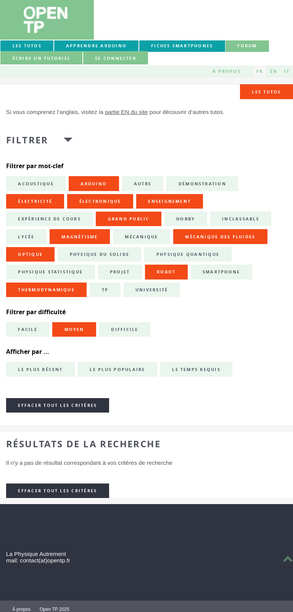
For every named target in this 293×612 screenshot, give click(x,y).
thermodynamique (46, 290)
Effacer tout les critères (57, 405)
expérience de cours (49, 219)
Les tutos (27, 46)
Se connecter (115, 58)
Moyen (74, 329)
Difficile (124, 329)
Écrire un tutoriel (42, 58)
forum (247, 46)
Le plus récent (40, 369)
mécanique (141, 237)
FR (259, 71)
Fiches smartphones (182, 46)
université (151, 290)
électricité (35, 201)
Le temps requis (196, 369)
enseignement (169, 201)
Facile (27, 329)
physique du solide (99, 254)
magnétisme (79, 237)
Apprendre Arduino (96, 46)
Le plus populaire (117, 369)
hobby (185, 219)
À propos (227, 71)
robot (166, 272)
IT (287, 71)
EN (273, 71)
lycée (26, 237)
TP (105, 290)
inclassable (240, 219)
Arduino (93, 184)
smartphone (221, 272)
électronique (100, 201)
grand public (129, 219)
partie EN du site (126, 112)
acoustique (35, 184)
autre (142, 184)
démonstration (202, 184)
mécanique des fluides (220, 237)
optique (30, 254)
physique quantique (187, 254)
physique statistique (50, 272)
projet (120, 272)
